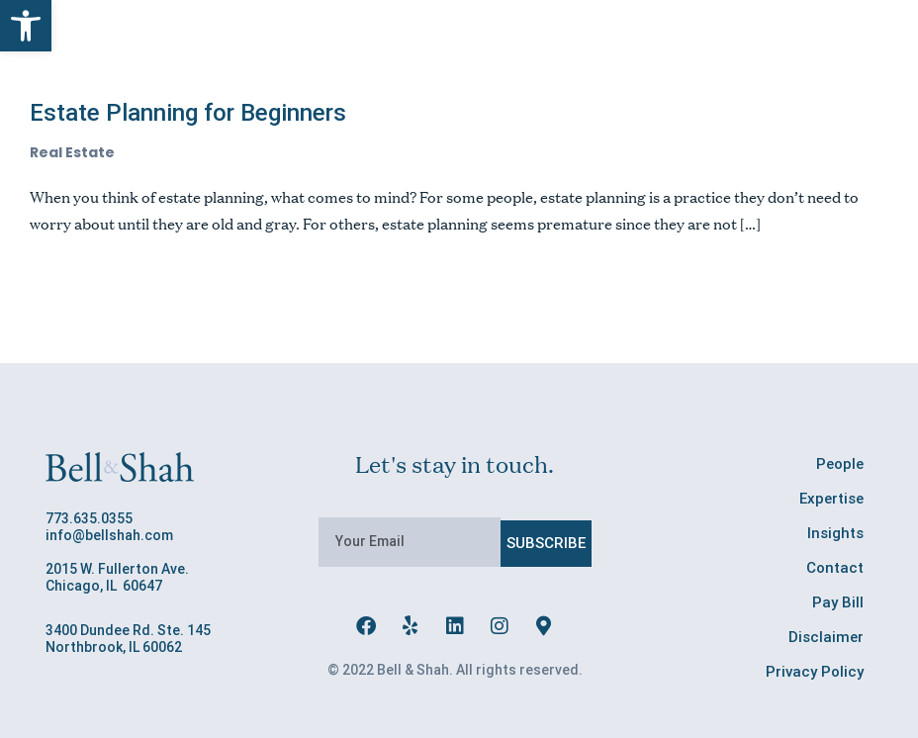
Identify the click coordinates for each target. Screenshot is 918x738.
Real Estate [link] (72, 152)
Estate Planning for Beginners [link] (188, 113)
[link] (25, 25)
